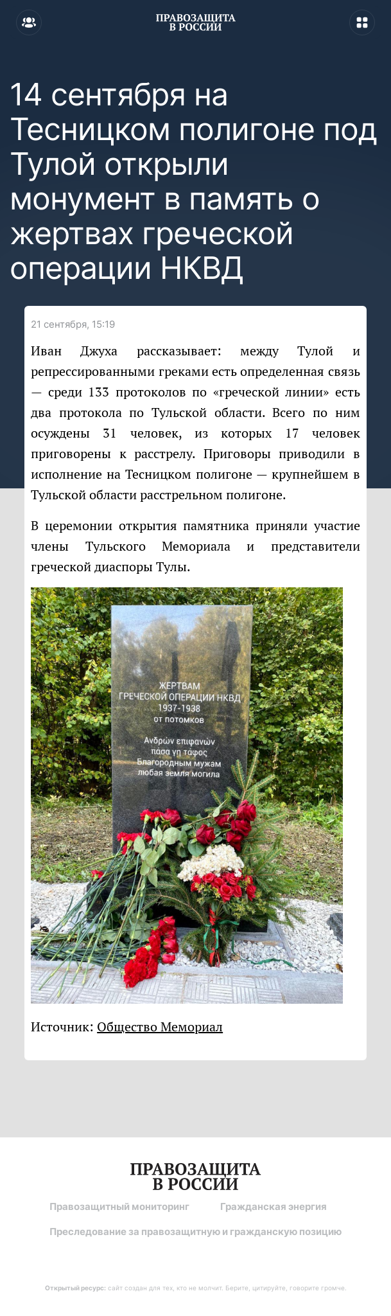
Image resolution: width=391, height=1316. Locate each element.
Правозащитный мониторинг (119, 1206)
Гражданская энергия (273, 1206)
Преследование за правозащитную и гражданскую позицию (195, 1231)
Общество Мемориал (160, 1026)
